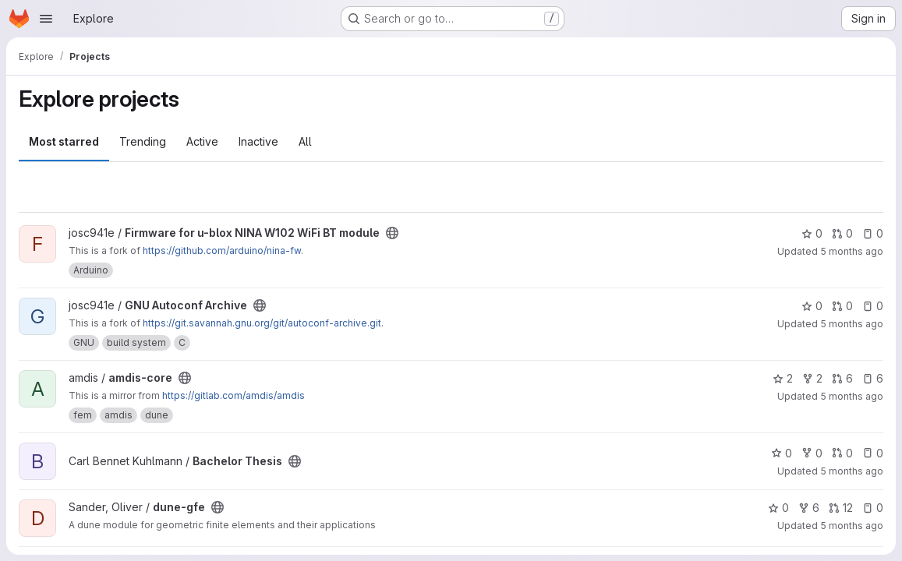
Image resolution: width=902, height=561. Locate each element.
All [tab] (305, 141)
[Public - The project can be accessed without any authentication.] (392, 233)
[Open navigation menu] (46, 18)
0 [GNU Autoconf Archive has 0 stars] (811, 305)
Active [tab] (202, 141)
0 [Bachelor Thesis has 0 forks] (811, 453)
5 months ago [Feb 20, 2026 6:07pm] (851, 324)
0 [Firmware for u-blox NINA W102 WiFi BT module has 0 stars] (811, 233)
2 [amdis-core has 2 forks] (812, 378)
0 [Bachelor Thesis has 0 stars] (781, 453)
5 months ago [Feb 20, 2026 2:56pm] (851, 396)
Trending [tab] (142, 141)
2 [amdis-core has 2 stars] (783, 378)
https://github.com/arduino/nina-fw (222, 250)
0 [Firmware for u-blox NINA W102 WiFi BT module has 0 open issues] (872, 233)
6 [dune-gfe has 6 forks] (808, 507)
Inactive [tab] (258, 141)
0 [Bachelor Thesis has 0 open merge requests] (842, 453)
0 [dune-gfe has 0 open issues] (872, 507)
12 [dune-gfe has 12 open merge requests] (841, 507)
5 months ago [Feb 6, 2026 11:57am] (851, 525)
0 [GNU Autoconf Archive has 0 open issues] (872, 305)
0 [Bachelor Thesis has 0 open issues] (872, 453)
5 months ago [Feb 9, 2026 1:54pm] (851, 471)
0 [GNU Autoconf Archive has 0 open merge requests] (842, 305)
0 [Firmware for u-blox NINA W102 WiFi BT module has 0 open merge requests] (842, 233)
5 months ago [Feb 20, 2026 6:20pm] (851, 251)
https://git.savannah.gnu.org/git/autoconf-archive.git (262, 323)
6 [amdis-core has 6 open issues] (872, 378)
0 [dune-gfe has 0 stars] (778, 507)
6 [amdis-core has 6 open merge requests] (842, 378)
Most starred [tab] (64, 141)
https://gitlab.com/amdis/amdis (233, 395)
